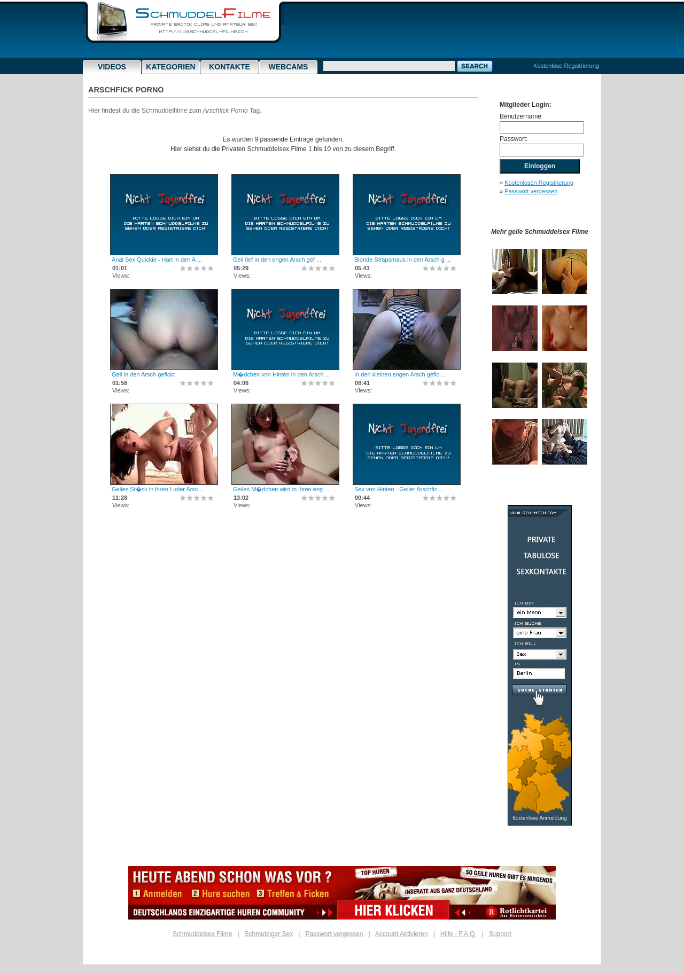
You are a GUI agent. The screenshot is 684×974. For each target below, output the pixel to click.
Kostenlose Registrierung (566, 65)
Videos (112, 66)
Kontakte (229, 66)
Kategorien (170, 66)
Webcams (288, 66)
